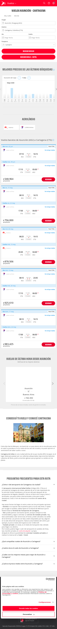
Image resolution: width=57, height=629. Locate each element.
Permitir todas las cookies (28, 608)
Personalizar (28, 614)
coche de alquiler (25, 531)
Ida (3, 34)
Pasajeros (5, 41)
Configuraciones (45, 602)
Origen (4, 20)
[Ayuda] (49, 3)
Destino (4, 27)
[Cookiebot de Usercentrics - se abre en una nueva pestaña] (46, 579)
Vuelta (30, 34)
